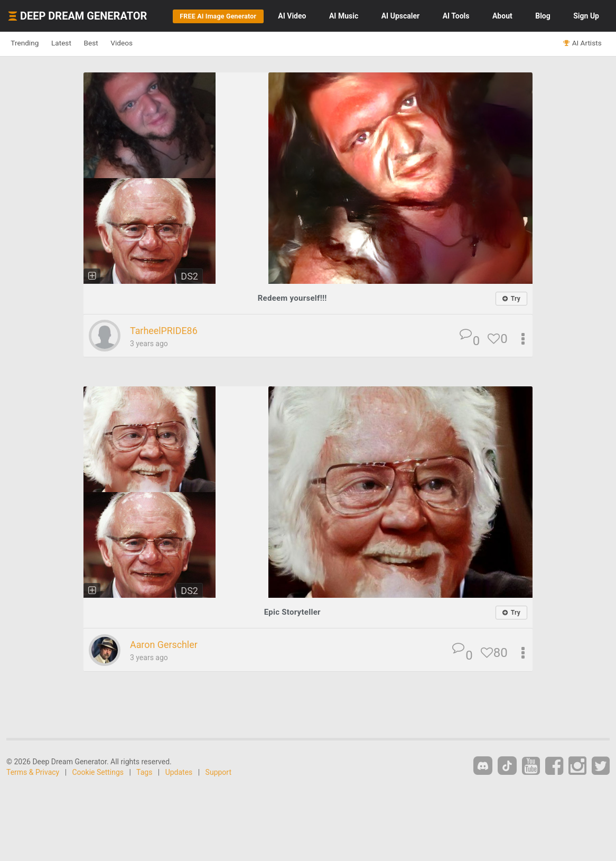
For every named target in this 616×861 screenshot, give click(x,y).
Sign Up (586, 16)
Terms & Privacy (32, 773)
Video (292, 16)
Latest (75, 43)
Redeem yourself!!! (292, 297)
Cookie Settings (98, 773)
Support (218, 773)
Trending (29, 43)
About (502, 16)
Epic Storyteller (292, 612)
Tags (144, 773)
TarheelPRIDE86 (169, 331)
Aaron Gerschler (169, 645)
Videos (152, 43)
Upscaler (400, 16)
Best (112, 43)
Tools (456, 16)
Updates (179, 773)
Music (343, 16)
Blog (542, 16)
